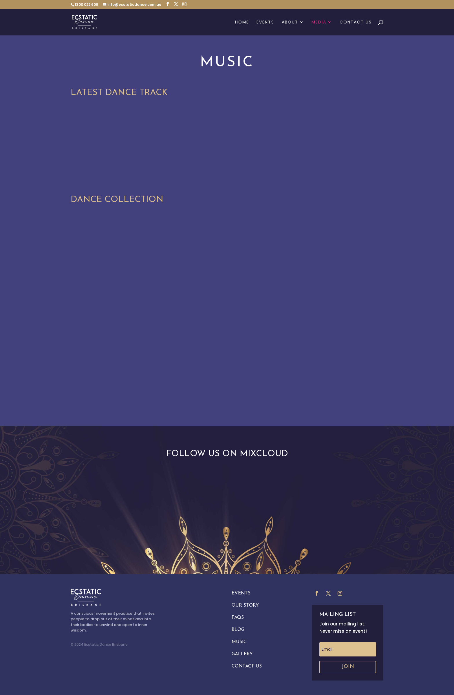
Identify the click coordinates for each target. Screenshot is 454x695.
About (290, 22)
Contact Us (356, 22)
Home (242, 22)
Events (265, 22)
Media (319, 22)
